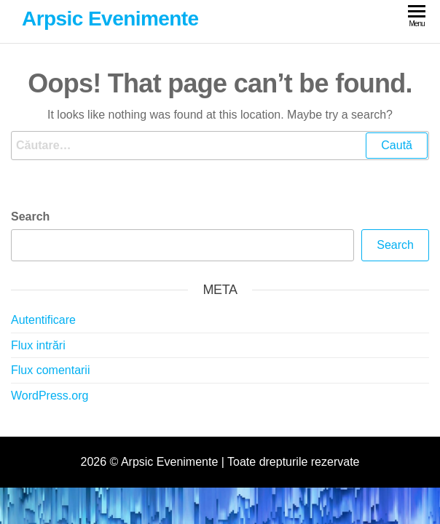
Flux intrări (38, 345)
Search (30, 216)
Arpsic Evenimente (110, 18)
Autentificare (43, 320)
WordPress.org (49, 395)
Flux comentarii (50, 370)
